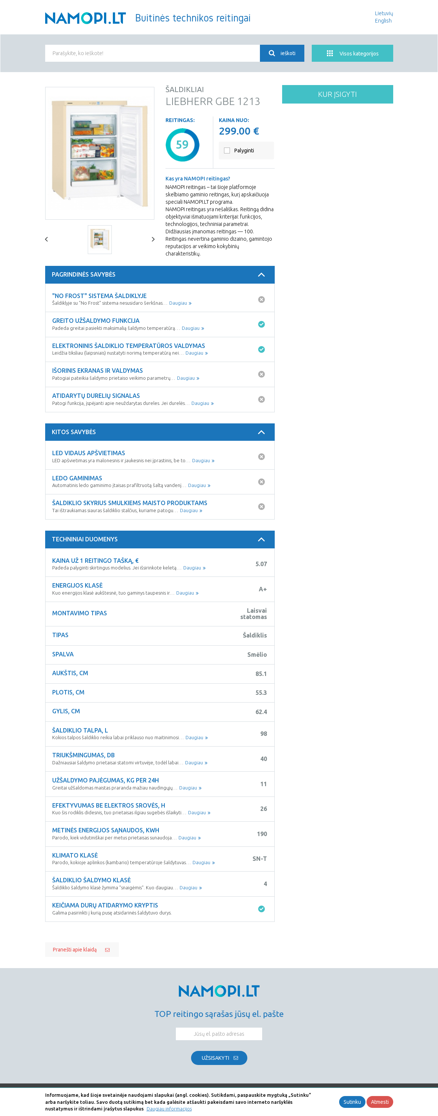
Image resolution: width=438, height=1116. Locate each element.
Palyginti (244, 150)
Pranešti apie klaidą (75, 950)
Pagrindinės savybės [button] (159, 275)
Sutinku (352, 1102)
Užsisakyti (215, 1058)
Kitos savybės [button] (159, 432)
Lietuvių (384, 13)
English (383, 21)
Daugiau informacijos (169, 1108)
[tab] (160, 275)
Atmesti (380, 1102)
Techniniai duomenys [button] (159, 539)
